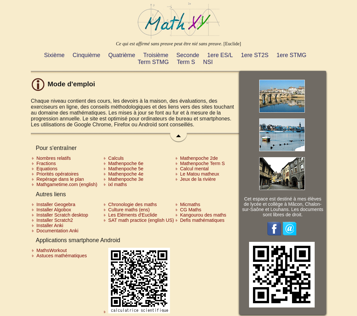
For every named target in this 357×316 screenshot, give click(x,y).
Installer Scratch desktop (62, 215)
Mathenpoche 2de (199, 158)
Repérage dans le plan (60, 179)
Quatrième (121, 55)
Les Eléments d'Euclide (132, 215)
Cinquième (86, 55)
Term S (186, 62)
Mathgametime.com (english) (66, 184)
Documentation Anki (57, 230)
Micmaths (190, 204)
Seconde (188, 55)
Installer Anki (49, 225)
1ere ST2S (254, 55)
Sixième (54, 55)
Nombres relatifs (53, 158)
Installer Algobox (53, 209)
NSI (208, 62)
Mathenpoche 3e (125, 179)
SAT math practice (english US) (141, 220)
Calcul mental (194, 168)
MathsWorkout (51, 250)
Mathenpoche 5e (125, 168)
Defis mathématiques (202, 220)
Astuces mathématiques (61, 255)
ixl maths (117, 184)
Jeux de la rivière (198, 179)
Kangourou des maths (203, 215)
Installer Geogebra (55, 204)
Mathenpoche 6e (125, 163)
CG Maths (190, 209)
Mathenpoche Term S (202, 163)
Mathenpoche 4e (125, 174)
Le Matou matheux (199, 174)
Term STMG (153, 62)
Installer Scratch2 (54, 220)
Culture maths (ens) (129, 209)
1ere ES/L (220, 55)
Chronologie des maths (132, 204)
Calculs (116, 158)
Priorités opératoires (57, 174)
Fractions (46, 163)
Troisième (156, 55)
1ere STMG (291, 55)
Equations (46, 168)
